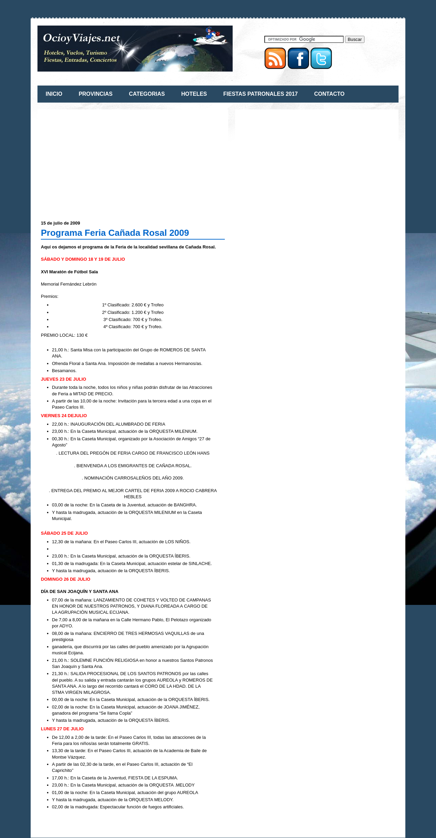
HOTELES (194, 94)
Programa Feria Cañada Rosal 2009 (115, 233)
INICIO (54, 94)
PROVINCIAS (96, 94)
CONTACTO (329, 94)
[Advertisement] (98, 160)
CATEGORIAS (147, 94)
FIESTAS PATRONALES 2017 (260, 94)
